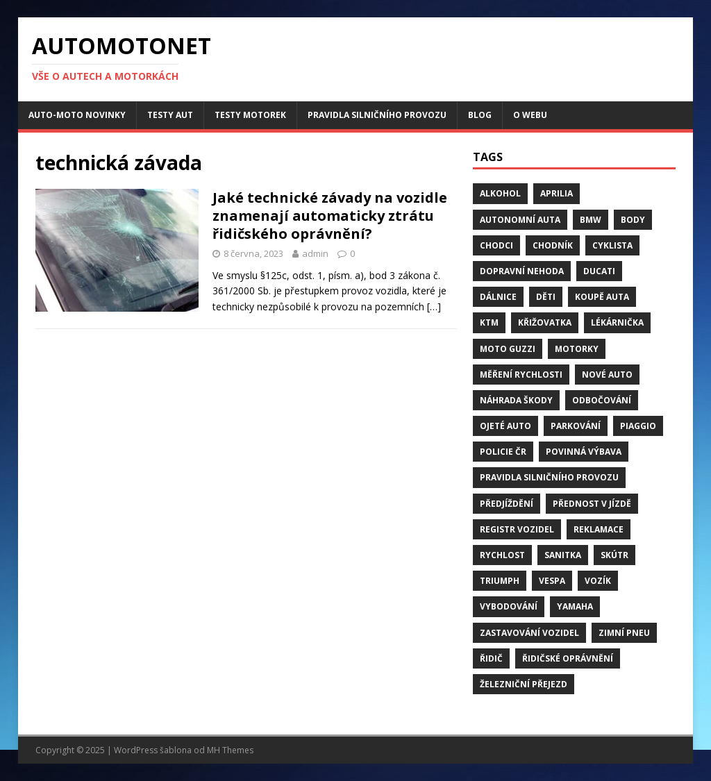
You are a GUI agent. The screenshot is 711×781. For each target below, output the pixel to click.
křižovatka (544, 322)
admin (315, 253)
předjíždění (506, 504)
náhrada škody (516, 400)
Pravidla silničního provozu (377, 115)
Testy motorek (250, 115)
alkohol (500, 193)
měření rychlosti (521, 374)
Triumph (499, 581)
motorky (577, 349)
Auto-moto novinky (77, 115)
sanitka (562, 555)
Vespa (552, 581)
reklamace (599, 529)
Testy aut (170, 115)
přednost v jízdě (592, 504)
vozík (598, 581)
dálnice (498, 297)
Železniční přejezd (523, 684)
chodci (496, 245)
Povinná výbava (583, 451)
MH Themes (230, 750)
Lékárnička (617, 322)
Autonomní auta (520, 220)
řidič (491, 658)
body (633, 220)
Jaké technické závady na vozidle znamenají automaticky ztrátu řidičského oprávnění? (329, 215)
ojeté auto (505, 426)
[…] (434, 306)
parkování (576, 426)
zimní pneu (624, 633)
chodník (553, 245)
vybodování (508, 606)
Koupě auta (602, 297)
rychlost (502, 555)
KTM (489, 322)
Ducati (599, 271)
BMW (590, 220)
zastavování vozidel (529, 633)
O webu (530, 115)
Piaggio (638, 426)
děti (545, 297)
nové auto (607, 374)
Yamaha (575, 606)
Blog (480, 115)
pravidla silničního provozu (549, 477)
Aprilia (556, 193)
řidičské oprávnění (567, 658)
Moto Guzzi (507, 349)
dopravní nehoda (522, 271)
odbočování (601, 400)
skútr (614, 555)
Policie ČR (503, 451)
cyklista (612, 245)
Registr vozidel (517, 529)
